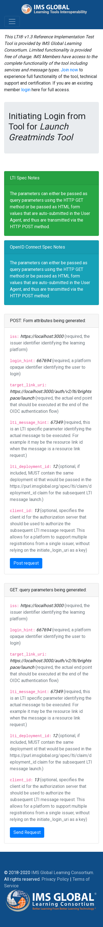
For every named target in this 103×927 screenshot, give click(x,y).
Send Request (27, 832)
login (25, 89)
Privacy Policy (55, 879)
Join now (69, 69)
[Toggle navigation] (12, 21)
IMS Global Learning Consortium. (62, 872)
